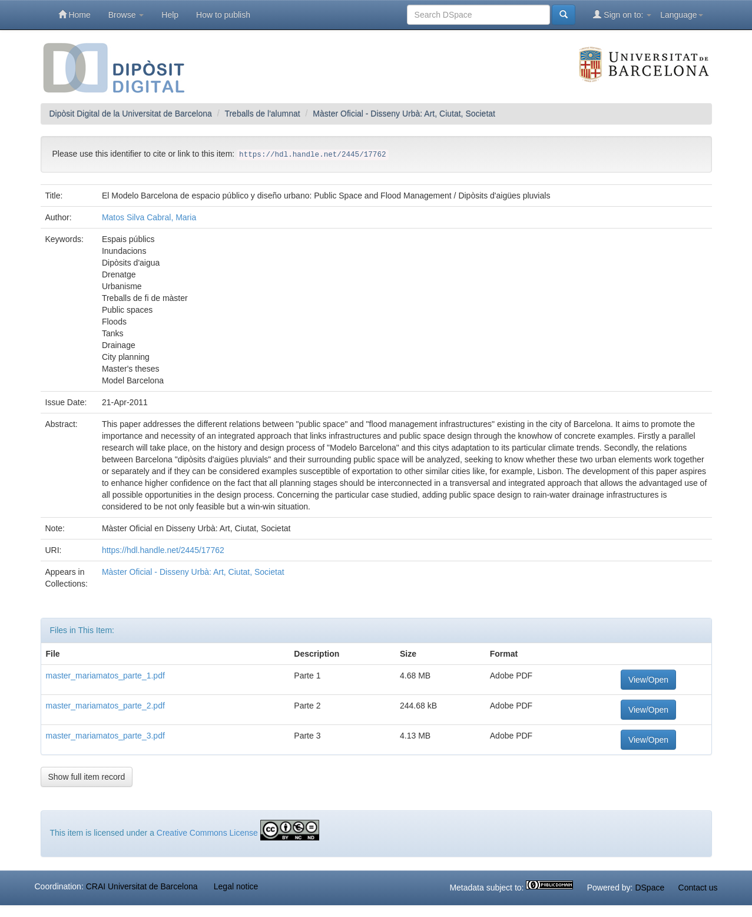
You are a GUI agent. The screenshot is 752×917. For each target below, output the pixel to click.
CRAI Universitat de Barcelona (142, 886)
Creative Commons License (207, 832)
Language (681, 14)
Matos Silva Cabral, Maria (149, 217)
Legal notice (236, 886)
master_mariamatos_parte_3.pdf (105, 735)
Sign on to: (622, 14)
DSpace (649, 887)
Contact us (698, 887)
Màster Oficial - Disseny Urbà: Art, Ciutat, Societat (404, 113)
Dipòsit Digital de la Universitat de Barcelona (130, 113)
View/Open (648, 679)
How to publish (223, 14)
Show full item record (86, 777)
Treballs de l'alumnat (262, 113)
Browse (126, 14)
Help (169, 14)
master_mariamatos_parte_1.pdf (105, 675)
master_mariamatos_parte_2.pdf (105, 705)
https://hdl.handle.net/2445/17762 (163, 550)
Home (74, 14)
